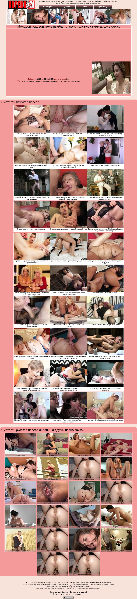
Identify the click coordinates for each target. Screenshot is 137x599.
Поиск (84, 7)
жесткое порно (74, 81)
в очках (64, 81)
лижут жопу (55, 81)
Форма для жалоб (78, 592)
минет (31, 81)
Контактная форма (59, 592)
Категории (47, 7)
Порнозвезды (103, 7)
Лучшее (66, 7)
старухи (25, 81)
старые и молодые (42, 81)
